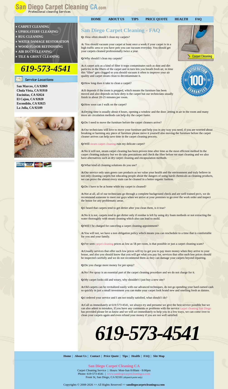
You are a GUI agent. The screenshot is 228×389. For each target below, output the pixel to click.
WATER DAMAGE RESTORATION (43, 41)
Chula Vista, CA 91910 (32, 90)
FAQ (198, 19)
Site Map (158, 356)
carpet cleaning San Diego (195, 308)
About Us (116, 19)
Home (96, 19)
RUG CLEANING (30, 36)
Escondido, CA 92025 (31, 103)
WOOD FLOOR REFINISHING (40, 46)
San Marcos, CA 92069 (32, 86)
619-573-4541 (46, 68)
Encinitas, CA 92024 (30, 95)
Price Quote (156, 19)
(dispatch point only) (132, 377)
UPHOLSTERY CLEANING (38, 31)
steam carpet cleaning (103, 143)
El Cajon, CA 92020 (30, 99)
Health (181, 19)
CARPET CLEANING (33, 26)
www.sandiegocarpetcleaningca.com (128, 373)
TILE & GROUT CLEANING (39, 56)
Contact (95, 356)
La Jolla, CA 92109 (30, 108)
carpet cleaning (104, 243)
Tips (134, 19)
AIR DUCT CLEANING (35, 51)
